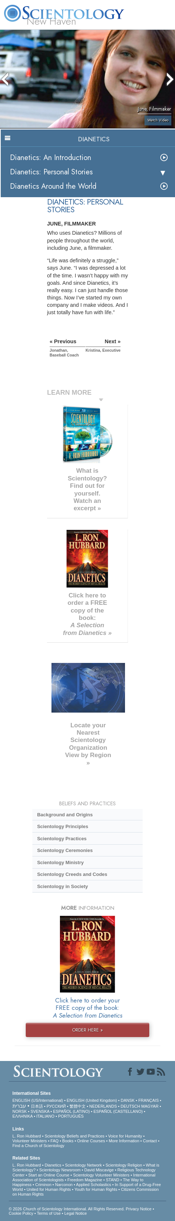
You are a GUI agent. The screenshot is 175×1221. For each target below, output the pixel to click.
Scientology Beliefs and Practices (74, 1136)
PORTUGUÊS (70, 1116)
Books (68, 1141)
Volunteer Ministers (29, 1141)
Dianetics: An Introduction (50, 157)
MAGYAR (149, 1106)
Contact (150, 1141)
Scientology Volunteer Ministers (101, 1175)
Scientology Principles (62, 826)
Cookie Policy (21, 1213)
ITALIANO (45, 1116)
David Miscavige (99, 1170)
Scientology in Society (62, 886)
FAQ (54, 1141)
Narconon (64, 1184)
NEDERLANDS (103, 1106)
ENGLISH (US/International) (37, 1100)
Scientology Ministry (60, 862)
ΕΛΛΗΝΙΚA (22, 1116)
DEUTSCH (130, 1106)
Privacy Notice (138, 1209)
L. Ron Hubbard (26, 1136)
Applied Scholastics (93, 1184)
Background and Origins (65, 814)
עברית (19, 1106)
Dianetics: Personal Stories (51, 172)
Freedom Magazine (84, 1180)
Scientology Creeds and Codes (72, 874)
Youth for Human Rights (96, 1189)
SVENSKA (40, 1111)
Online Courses (91, 1141)
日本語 (37, 1106)
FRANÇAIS (148, 1100)
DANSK (128, 1100)
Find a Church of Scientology (38, 1145)
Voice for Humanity (125, 1136)
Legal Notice (75, 1213)
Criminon (43, 1184)
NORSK (19, 1111)
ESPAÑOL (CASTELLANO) (118, 1111)
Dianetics (52, 1165)
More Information (124, 1141)
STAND (112, 1180)
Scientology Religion (124, 1165)
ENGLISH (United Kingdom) (92, 1100)
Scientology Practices (62, 838)
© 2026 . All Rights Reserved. (67, 1209)
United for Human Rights (48, 1189)
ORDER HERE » (87, 1029)
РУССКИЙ (56, 1106)
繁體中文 (77, 1106)
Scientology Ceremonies (65, 850)
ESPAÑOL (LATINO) (71, 1111)
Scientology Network (83, 1165)
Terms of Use (49, 1213)
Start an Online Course (48, 1175)
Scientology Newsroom (60, 1170)
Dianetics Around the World (53, 186)
